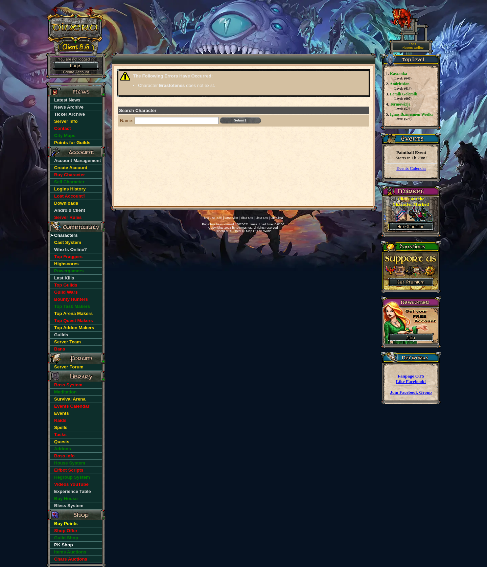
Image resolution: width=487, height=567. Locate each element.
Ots (219, 218)
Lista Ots (262, 218)
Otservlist (231, 218)
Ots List (209, 218)
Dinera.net (243, 227)
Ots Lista (277, 218)
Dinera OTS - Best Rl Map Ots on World (243, 231)
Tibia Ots (246, 218)
